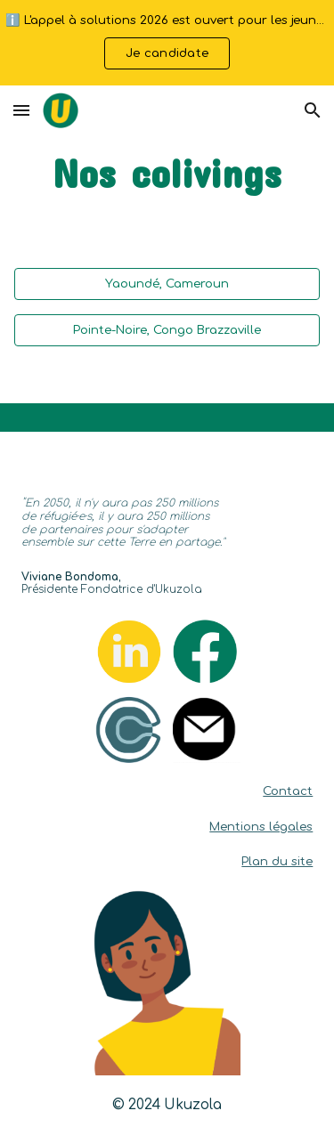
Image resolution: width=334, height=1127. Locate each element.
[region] (167, 42)
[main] (167, 173)
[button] (21, 109)
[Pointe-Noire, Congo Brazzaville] (167, 330)
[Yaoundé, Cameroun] (167, 284)
